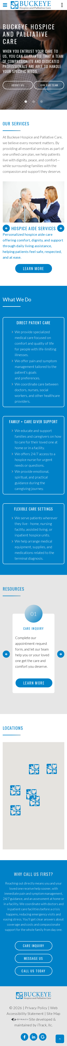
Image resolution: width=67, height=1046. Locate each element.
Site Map (53, 1013)
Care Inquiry (33, 945)
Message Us (33, 958)
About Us (18, 85)
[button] (59, 1038)
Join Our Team (49, 85)
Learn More (33, 268)
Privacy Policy (36, 1008)
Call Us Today (33, 971)
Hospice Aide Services (33, 228)
